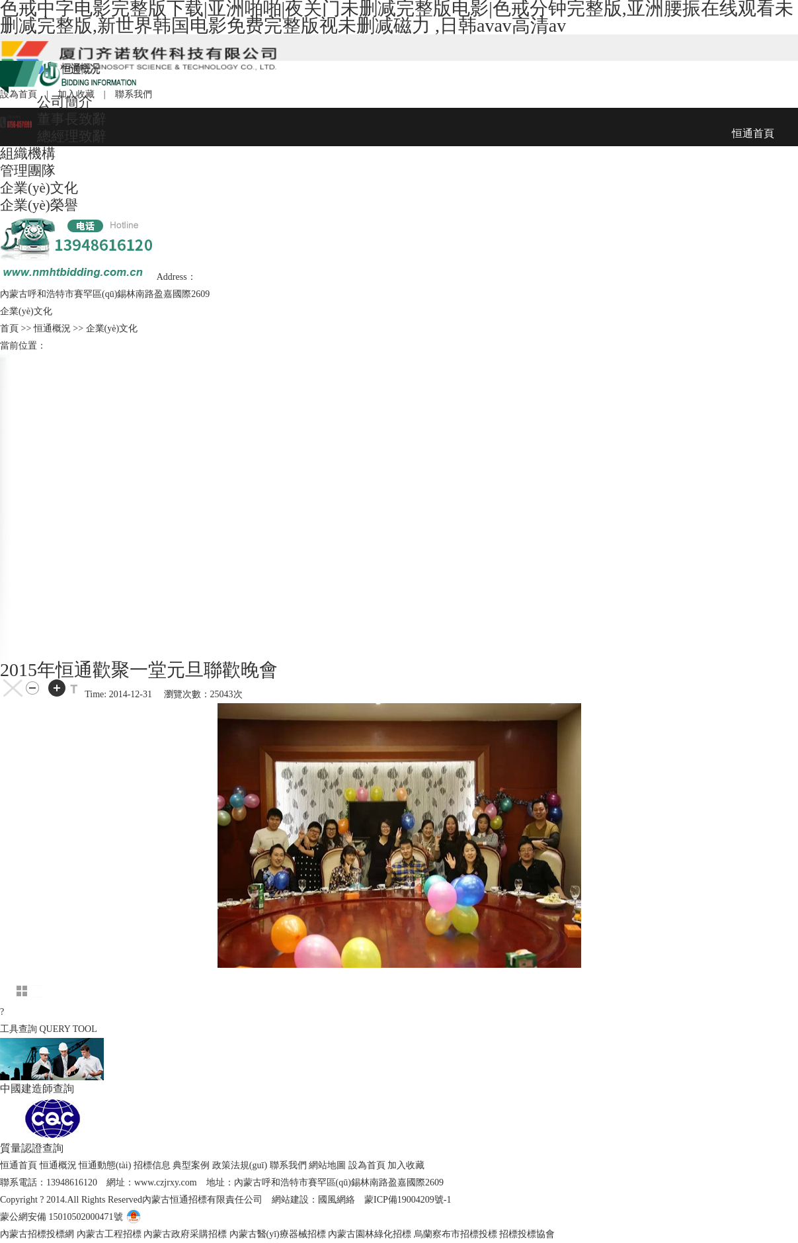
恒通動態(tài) (105, 1165)
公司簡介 (65, 102)
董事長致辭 (71, 119)
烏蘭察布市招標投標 (455, 1234)
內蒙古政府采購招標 (185, 1234)
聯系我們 (288, 1165)
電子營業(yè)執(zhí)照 (177, 1217)
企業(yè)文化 (39, 188)
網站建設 (290, 1200)
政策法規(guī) (239, 1165)
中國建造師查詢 (37, 1088)
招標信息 (152, 1165)
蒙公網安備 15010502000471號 (61, 1217)
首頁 (9, 328)
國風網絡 (336, 1200)
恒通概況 (58, 1165)
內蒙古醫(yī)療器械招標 (277, 1234)
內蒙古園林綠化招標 (369, 1234)
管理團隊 (28, 171)
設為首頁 (366, 1165)
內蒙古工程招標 (109, 1234)
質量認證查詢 (31, 1148)
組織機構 (28, 153)
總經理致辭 (71, 136)
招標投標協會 (527, 1234)
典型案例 (191, 1165)
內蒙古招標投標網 (37, 1234)
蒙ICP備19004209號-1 (407, 1200)
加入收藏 (405, 1165)
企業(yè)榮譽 (39, 205)
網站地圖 (327, 1165)
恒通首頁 (18, 1165)
